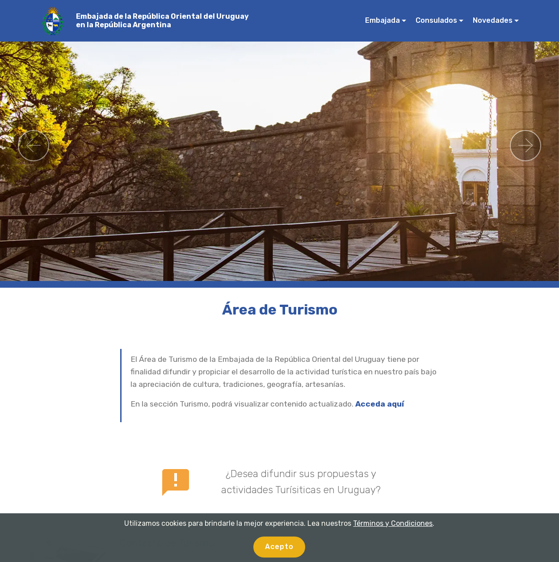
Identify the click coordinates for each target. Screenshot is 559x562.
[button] (33, 145)
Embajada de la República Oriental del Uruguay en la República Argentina (162, 20)
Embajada (382, 20)
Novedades (493, 20)
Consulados (436, 20)
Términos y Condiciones (393, 523)
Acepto (279, 546)
